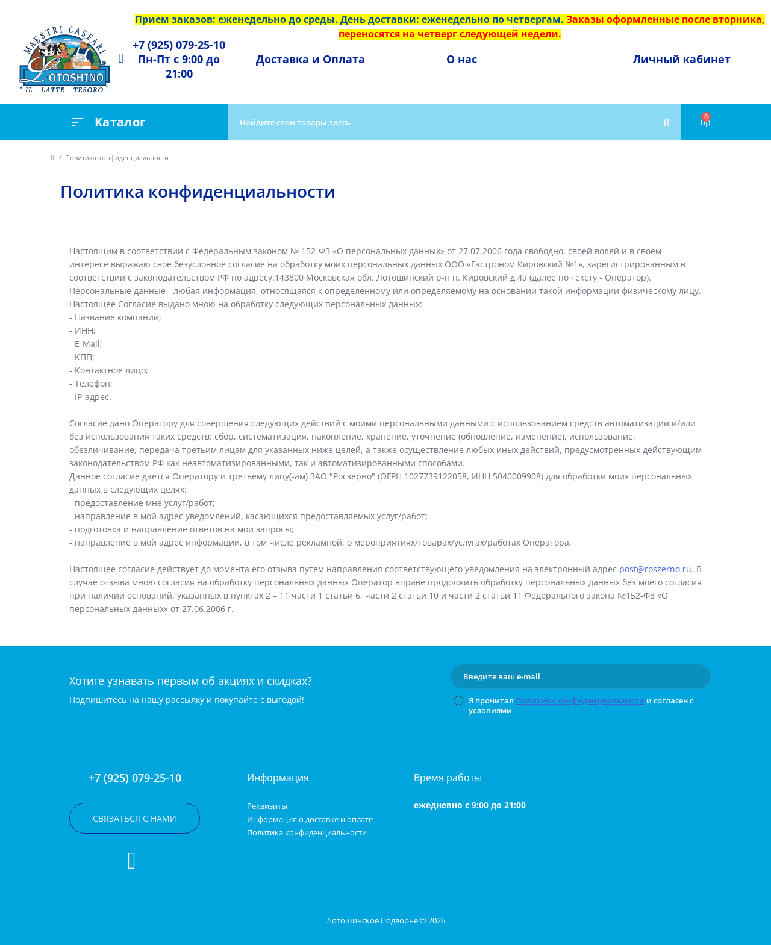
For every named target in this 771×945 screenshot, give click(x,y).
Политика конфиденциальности (580, 700)
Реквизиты (267, 805)
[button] (179, 59)
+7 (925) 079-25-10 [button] (135, 778)
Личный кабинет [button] (682, 59)
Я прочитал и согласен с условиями (581, 705)
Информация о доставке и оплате (310, 819)
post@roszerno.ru (655, 569)
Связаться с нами (134, 818)
